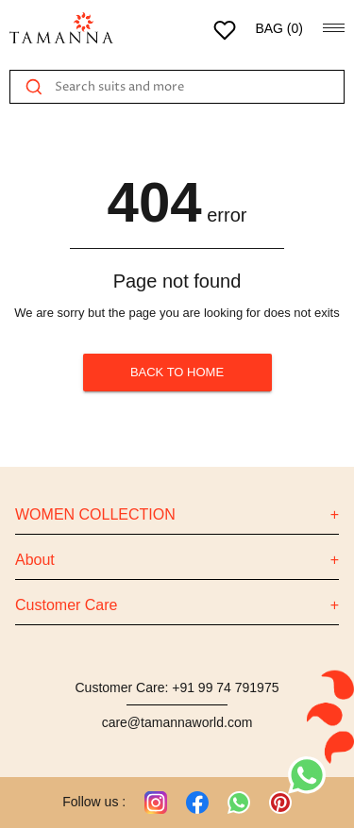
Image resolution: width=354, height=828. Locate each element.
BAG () (279, 28)
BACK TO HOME (177, 372)
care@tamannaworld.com (177, 722)
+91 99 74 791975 (225, 687)
